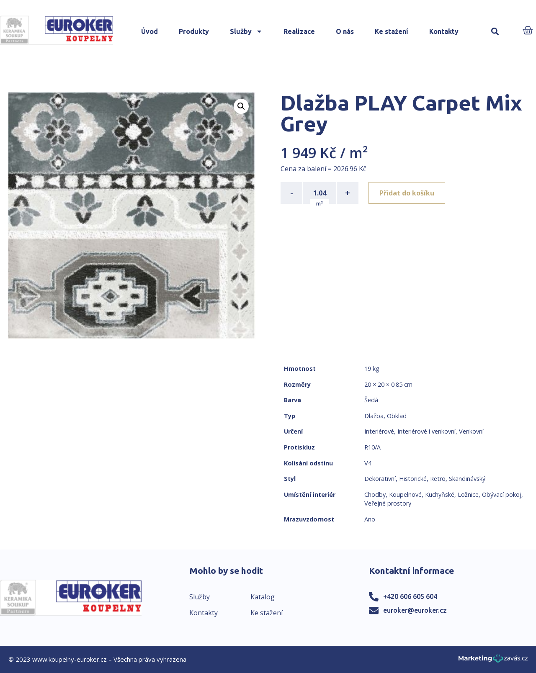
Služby (246, 31)
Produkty (194, 31)
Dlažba (374, 416)
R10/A (372, 447)
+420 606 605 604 (410, 596)
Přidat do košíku (406, 193)
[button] (495, 32)
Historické (413, 479)
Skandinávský (467, 479)
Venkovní (471, 431)
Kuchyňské (439, 494)
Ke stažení (391, 31)
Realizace (299, 31)
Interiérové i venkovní (426, 431)
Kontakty (444, 31)
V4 (367, 463)
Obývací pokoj (501, 494)
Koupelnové (405, 494)
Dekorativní (380, 479)
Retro (438, 479)
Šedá (371, 400)
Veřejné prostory (387, 503)
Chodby (375, 494)
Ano (369, 519)
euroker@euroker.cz (415, 610)
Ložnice (468, 494)
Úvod (149, 31)
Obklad (397, 416)
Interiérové (379, 431)
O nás (345, 31)
